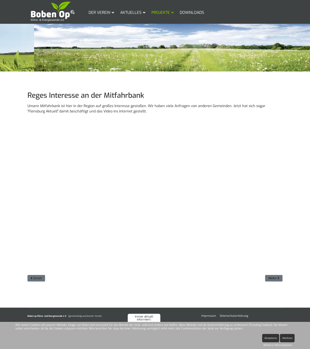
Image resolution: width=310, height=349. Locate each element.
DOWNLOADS (192, 12)
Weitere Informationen (277, 345)
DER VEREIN (99, 12)
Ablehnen (287, 338)
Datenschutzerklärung (234, 316)
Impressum (208, 316)
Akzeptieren (270, 338)
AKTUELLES (131, 12)
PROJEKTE (160, 12)
